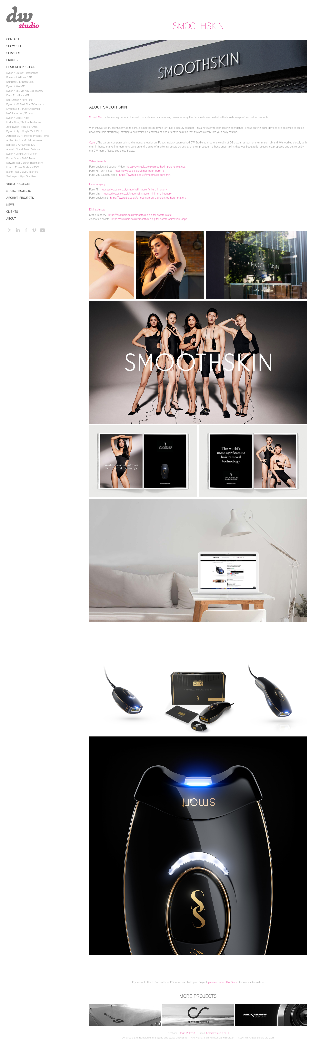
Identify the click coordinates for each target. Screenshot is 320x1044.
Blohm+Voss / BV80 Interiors (22, 171)
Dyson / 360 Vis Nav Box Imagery (24, 90)
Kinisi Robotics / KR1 (17, 95)
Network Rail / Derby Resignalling (24, 162)
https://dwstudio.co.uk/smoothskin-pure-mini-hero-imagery (137, 193)
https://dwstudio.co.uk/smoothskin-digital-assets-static (140, 214)
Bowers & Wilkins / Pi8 (19, 77)
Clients (12, 212)
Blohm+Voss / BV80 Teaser (21, 158)
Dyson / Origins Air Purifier (21, 153)
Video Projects (18, 184)
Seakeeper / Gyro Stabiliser (21, 176)
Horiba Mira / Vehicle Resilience (23, 122)
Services (13, 53)
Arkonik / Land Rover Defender (23, 149)
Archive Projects (20, 198)
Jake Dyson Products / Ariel (22, 126)
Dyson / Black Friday (17, 117)
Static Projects (18, 191)
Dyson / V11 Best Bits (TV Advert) (24, 104)
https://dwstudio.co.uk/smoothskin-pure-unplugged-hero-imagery (148, 197)
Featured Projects (21, 67)
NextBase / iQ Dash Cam (19, 81)
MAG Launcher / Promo (19, 113)
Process (12, 60)
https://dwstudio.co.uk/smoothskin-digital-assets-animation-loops (149, 218)
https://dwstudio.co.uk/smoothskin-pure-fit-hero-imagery (134, 189)
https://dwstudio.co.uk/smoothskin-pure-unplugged (156, 166)
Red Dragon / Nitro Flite (19, 99)
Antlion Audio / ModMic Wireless (24, 140)
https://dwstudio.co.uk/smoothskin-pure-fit (139, 170)
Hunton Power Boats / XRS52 (23, 167)
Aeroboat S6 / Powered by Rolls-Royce (27, 135)
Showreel (14, 46)
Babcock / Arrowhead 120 (20, 144)
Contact (12, 39)
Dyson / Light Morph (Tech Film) (24, 131)
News (10, 205)
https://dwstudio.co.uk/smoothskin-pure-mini (145, 174)
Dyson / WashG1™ (15, 86)
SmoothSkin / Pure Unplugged (23, 108)
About (11, 218)
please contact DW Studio (222, 982)
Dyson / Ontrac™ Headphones (22, 72)
